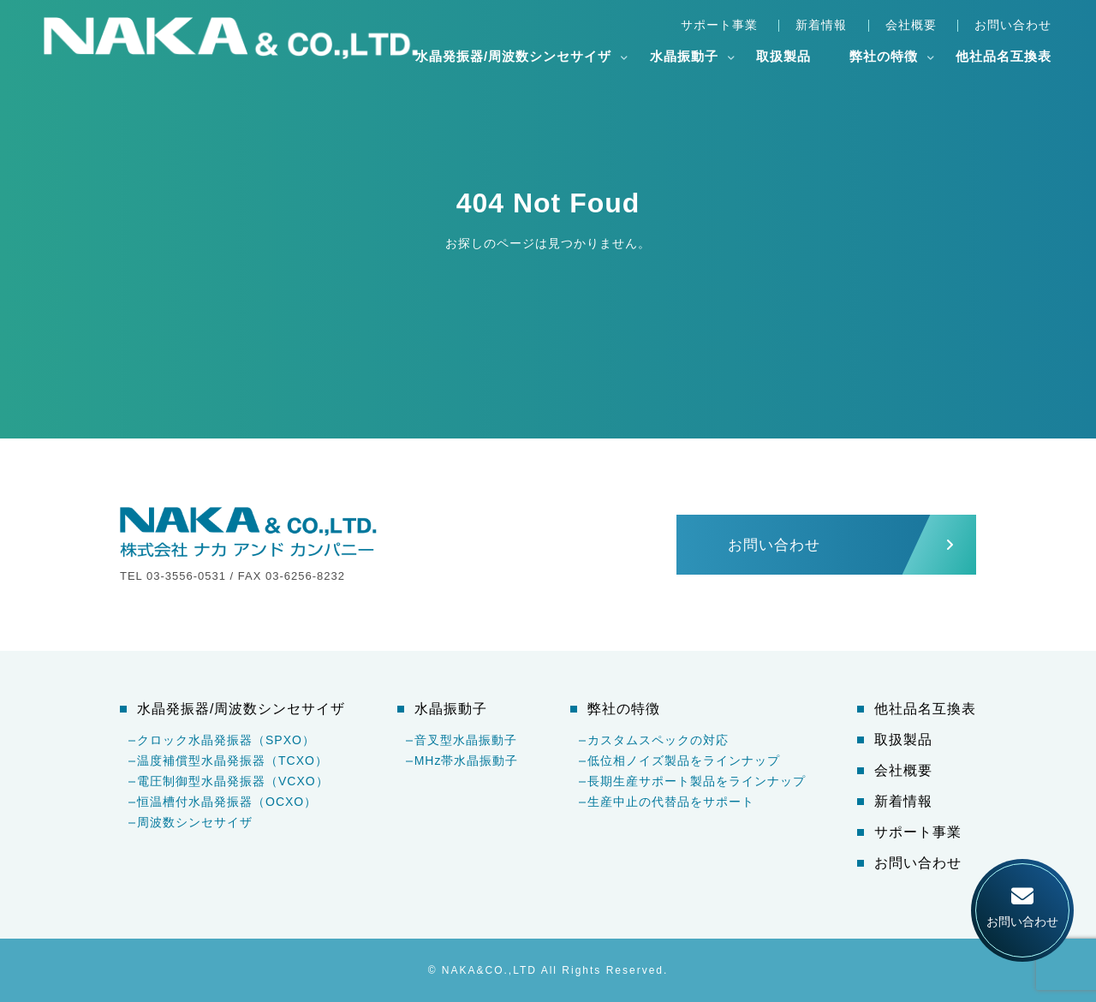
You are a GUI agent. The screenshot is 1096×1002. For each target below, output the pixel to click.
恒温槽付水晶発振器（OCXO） (227, 801)
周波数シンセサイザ (195, 822)
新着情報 (821, 25)
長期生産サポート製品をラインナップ (696, 781)
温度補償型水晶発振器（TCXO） (232, 760)
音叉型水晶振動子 (465, 740)
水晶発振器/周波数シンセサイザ (513, 56)
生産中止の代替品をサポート (670, 801)
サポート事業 (719, 25)
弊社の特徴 (883, 56)
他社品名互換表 (1003, 56)
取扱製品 (783, 56)
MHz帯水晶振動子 (466, 760)
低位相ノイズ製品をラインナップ (683, 760)
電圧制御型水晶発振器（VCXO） (233, 781)
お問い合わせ (1012, 25)
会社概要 (911, 25)
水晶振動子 (684, 56)
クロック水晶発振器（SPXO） (226, 740)
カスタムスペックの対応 (658, 740)
